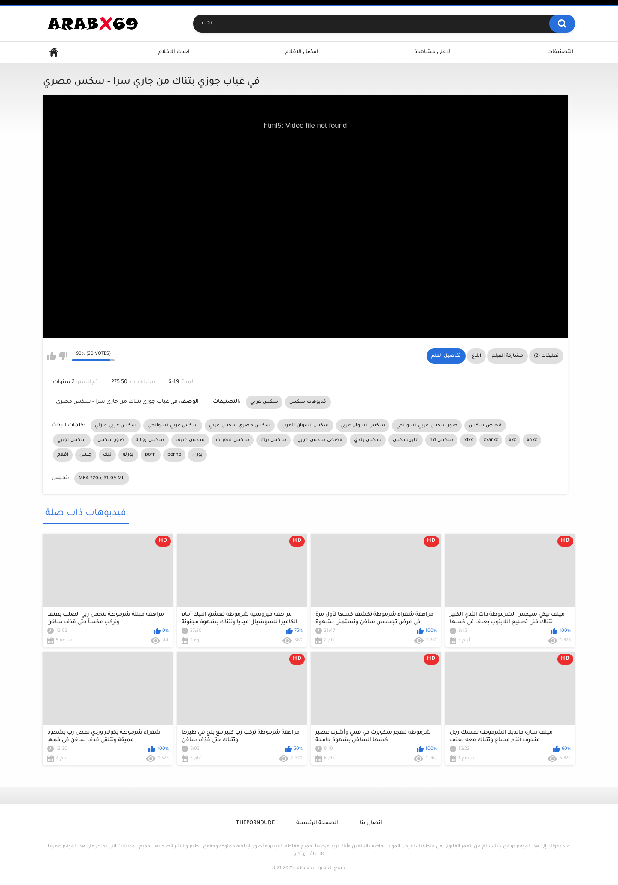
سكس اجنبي (71, 440)
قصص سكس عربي (320, 440)
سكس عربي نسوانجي (173, 425)
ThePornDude (255, 823)
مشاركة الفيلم (507, 356)
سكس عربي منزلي (115, 425)
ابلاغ (476, 356)
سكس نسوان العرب (305, 425)
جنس (85, 454)
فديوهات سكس (307, 402)
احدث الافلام (174, 52)
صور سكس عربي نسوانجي (426, 425)
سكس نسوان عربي (362, 425)
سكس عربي (264, 402)
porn (150, 454)
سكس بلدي (368, 440)
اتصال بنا (371, 823)
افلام (62, 454)
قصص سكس (485, 425)
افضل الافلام (301, 52)
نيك (107, 454)
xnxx (532, 440)
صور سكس (110, 440)
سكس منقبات (232, 440)
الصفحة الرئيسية (317, 823)
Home (53, 52)
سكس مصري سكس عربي (239, 425)
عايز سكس (405, 440)
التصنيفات (560, 52)
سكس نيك (273, 440)
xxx (512, 440)
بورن (197, 454)
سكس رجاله (150, 440)
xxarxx (491, 440)
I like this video (51, 356)
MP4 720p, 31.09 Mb (102, 478)
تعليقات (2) (546, 356)
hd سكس (441, 440)
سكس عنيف (190, 440)
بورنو (128, 454)
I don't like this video (62, 356)
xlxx (468, 440)
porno (174, 454)
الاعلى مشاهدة (433, 52)
